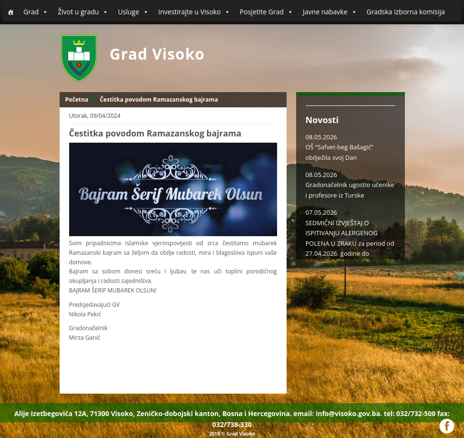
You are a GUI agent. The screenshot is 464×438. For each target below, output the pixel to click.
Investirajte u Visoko (194, 11)
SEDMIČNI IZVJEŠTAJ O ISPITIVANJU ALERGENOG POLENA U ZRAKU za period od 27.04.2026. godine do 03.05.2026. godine (350, 243)
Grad (35, 11)
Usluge (133, 11)
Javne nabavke (330, 11)
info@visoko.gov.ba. (349, 413)
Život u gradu (83, 11)
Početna (77, 99)
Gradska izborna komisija (406, 11)
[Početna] (10, 11)
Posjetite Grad (266, 11)
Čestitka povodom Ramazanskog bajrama (159, 99)
